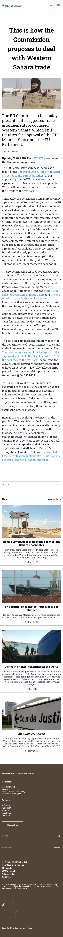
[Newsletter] (25, 848)
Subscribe (56, 848)
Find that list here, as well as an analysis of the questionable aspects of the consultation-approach (31, 455)
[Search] (28, 836)
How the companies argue (14, 862)
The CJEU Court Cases (13, 865)
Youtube (5, 810)
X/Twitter (6, 805)
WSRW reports (9, 871)
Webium (30, 928)
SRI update (7, 868)
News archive (53, 499)
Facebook (6, 813)
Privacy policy (8, 874)
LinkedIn (6, 815)
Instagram (6, 808)
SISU (11, 928)
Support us (12, 825)
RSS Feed (6, 877)
